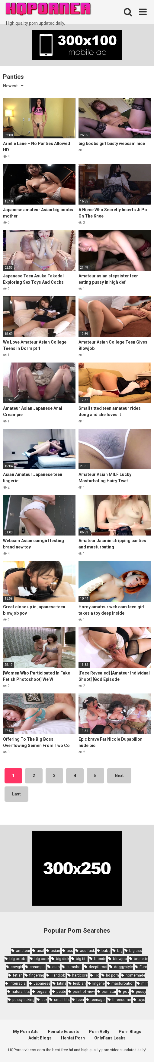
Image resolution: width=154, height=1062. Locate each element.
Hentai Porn (73, 1038)
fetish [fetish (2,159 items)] (18, 975)
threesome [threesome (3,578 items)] (121, 999)
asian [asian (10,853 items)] (55, 950)
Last (16, 794)
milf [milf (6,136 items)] (144, 983)
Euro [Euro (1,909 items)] (143, 967)
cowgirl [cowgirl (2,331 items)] (17, 967)
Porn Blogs (130, 1031)
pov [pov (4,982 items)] (126, 991)
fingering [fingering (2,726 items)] (36, 975)
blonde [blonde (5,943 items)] (100, 958)
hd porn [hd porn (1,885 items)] (112, 975)
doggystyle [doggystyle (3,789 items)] (123, 967)
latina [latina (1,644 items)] (61, 983)
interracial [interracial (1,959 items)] (18, 983)
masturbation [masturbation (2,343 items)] (123, 983)
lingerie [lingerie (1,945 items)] (98, 983)
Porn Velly (99, 1031)
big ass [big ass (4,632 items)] (135, 950)
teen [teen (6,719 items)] (80, 999)
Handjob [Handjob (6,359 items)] (58, 975)
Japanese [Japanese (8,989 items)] (42, 983)
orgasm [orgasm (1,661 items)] (43, 991)
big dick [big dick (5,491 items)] (62, 958)
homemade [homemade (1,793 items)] (135, 975)
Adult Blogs (40, 1038)
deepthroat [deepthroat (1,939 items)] (98, 967)
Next (119, 775)
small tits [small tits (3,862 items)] (62, 999)
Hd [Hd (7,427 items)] (97, 975)
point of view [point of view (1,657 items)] (84, 991)
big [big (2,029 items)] (120, 950)
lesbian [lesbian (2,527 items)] (79, 983)
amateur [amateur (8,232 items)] (23, 950)
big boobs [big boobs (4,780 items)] (18, 958)
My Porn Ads (26, 1031)
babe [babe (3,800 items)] (106, 950)
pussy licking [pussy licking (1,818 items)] (23, 999)
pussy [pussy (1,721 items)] (141, 991)
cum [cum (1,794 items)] (56, 967)
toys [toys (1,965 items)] (141, 999)
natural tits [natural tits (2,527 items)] (21, 991)
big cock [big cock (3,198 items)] (41, 958)
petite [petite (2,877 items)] (61, 991)
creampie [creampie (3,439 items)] (38, 967)
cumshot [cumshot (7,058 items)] (74, 967)
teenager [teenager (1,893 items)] (98, 999)
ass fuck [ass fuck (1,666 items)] (87, 950)
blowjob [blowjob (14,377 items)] (120, 958)
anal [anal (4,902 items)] (40, 950)
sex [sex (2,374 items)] (44, 999)
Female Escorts (63, 1031)
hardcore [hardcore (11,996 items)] (80, 975)
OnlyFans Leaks (110, 1038)
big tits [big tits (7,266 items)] (82, 958)
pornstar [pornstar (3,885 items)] (109, 991)
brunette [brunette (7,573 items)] (141, 958)
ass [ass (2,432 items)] (70, 950)
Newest (10, 85)
